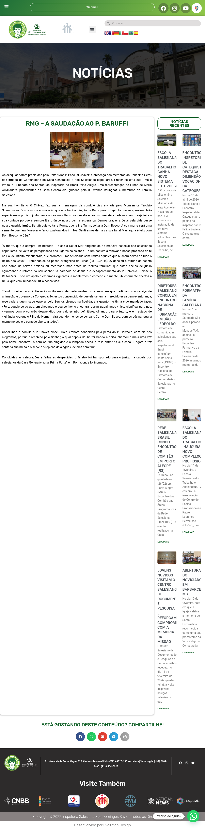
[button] (6, 6)
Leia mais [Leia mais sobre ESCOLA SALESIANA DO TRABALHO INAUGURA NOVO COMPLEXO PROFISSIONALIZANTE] (188, 532)
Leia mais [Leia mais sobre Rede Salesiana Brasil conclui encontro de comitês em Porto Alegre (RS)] (163, 541)
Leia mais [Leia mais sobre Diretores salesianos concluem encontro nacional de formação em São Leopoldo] (163, 399)
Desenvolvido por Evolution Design (102, 825)
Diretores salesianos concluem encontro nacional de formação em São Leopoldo (168, 305)
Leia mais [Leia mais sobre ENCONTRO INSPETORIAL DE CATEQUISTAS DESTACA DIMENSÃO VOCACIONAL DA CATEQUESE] (188, 244)
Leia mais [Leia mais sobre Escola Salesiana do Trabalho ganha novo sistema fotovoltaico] (163, 257)
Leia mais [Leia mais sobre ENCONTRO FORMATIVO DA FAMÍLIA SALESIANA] (188, 371)
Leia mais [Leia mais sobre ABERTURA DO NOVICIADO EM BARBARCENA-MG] (188, 652)
